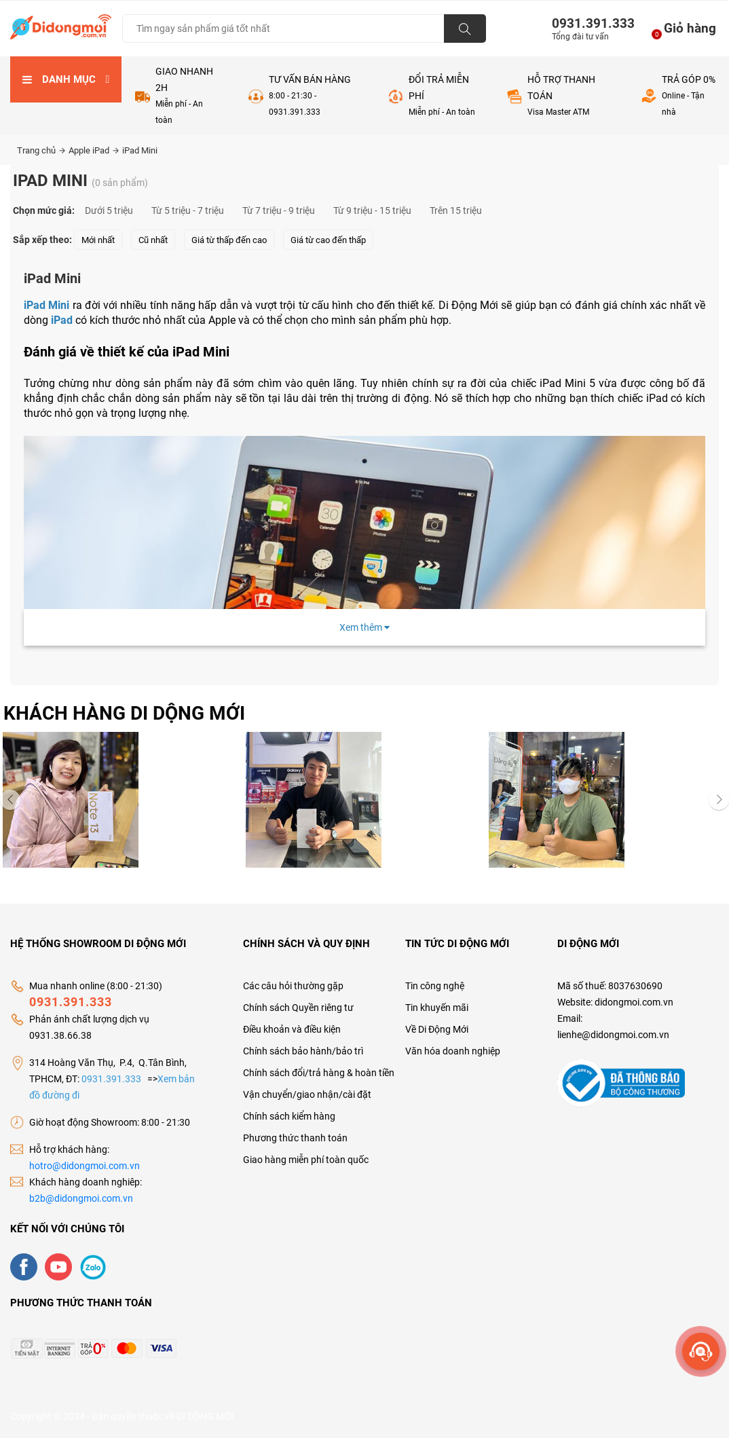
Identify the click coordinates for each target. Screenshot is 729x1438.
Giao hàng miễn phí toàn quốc (306, 1159)
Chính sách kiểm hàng (289, 1116)
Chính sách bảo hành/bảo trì (303, 1051)
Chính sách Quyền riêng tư (298, 1007)
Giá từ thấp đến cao (229, 240)
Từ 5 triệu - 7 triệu (187, 210)
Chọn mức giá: (44, 210)
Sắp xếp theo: (42, 239)
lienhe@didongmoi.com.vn (613, 1034)
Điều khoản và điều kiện (292, 1029)
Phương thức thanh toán (295, 1137)
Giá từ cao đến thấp (328, 240)
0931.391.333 (588, 23)
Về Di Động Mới (436, 1029)
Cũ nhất (153, 240)
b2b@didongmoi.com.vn (81, 1198)
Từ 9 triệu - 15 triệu (372, 210)
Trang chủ (41, 150)
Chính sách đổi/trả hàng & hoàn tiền (318, 1072)
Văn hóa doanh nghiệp (452, 1051)
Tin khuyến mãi (436, 1007)
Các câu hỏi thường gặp (293, 985)
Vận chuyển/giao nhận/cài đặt (307, 1094)
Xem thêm (364, 627)
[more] (700, 1351)
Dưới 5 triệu (109, 210)
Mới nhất (98, 240)
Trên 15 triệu (456, 210)
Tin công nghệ (434, 985)
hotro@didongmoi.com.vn (84, 1165)
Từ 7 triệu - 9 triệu (278, 210)
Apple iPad (94, 150)
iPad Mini (139, 150)
